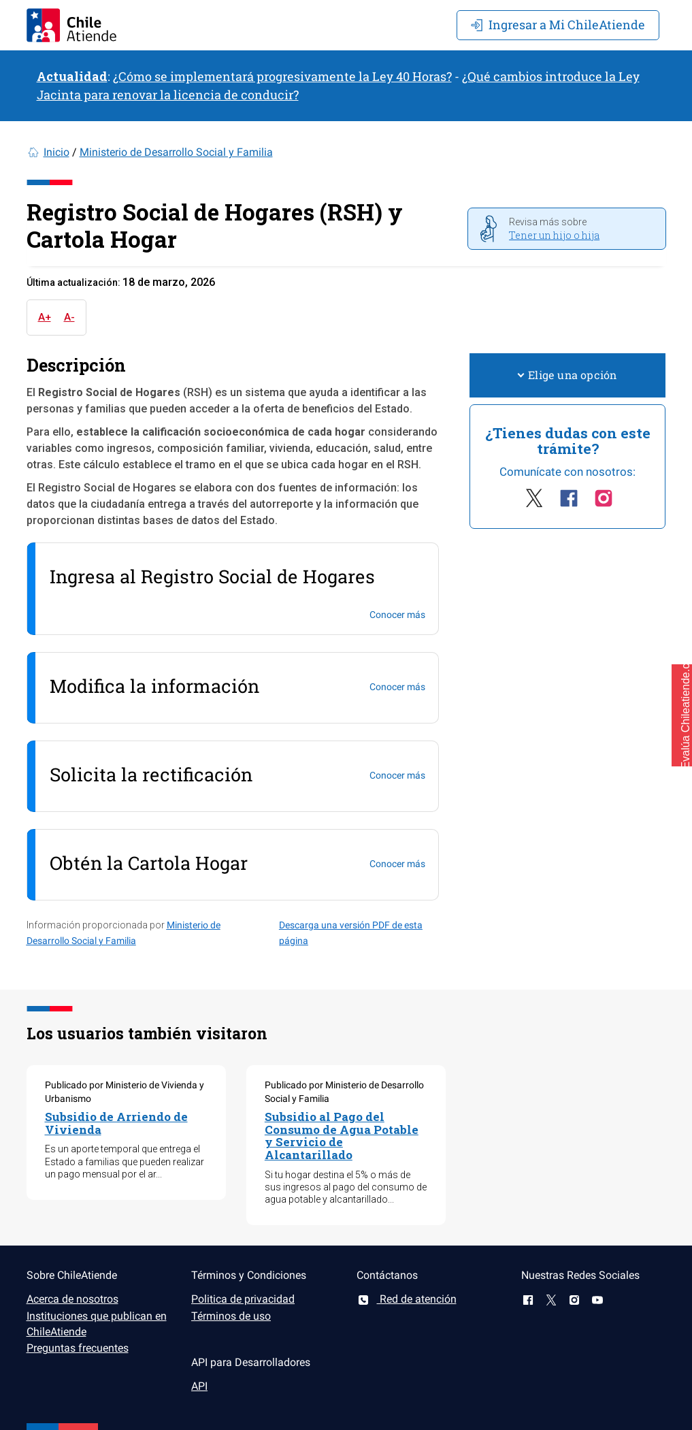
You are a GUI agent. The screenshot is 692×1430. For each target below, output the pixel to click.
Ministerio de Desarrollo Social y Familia (176, 152)
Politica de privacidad (243, 1299)
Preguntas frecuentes (78, 1348)
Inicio (56, 152)
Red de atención (407, 1299)
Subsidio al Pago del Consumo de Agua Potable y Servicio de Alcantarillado (341, 1136)
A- (69, 317)
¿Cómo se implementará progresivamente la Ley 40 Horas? (282, 76)
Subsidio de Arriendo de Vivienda (116, 1123)
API (199, 1386)
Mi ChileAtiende (558, 24)
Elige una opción (567, 375)
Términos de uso (231, 1316)
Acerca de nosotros (72, 1299)
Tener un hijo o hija (554, 235)
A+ (44, 317)
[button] (682, 715)
